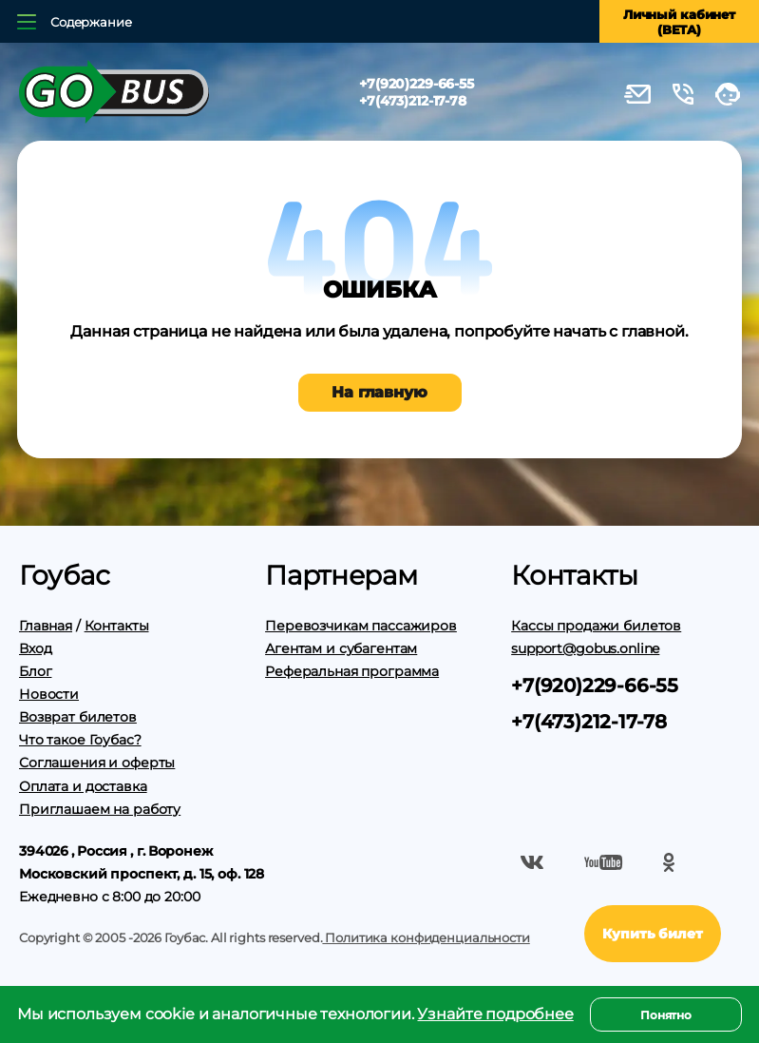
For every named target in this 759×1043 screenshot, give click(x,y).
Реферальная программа (352, 671)
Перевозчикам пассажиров (361, 625)
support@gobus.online (585, 648)
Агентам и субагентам (341, 648)
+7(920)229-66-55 (416, 83)
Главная (45, 625)
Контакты (117, 625)
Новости (49, 694)
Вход (35, 648)
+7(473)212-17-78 (412, 100)
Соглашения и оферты (97, 762)
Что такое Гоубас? (80, 739)
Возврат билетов (78, 716)
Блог (35, 671)
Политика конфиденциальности (425, 937)
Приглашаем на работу (99, 809)
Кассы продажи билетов (596, 625)
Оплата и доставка (83, 786)
